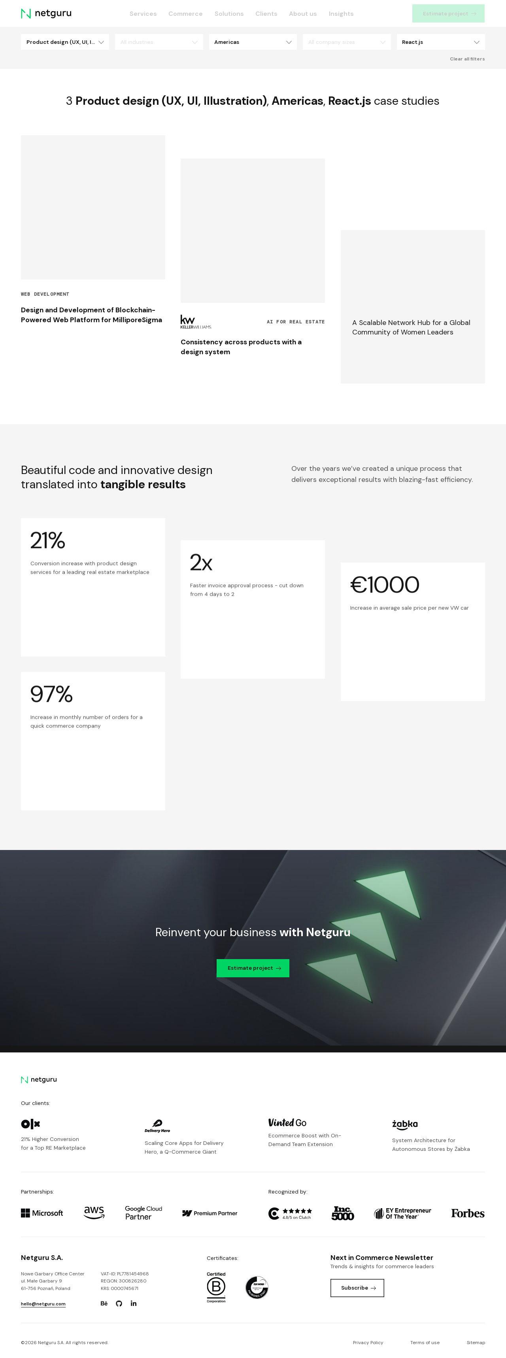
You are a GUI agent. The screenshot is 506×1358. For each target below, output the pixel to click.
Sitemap (476, 1342)
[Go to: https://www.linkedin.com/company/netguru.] (133, 1303)
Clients (266, 13)
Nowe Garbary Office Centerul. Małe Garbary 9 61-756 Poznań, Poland (53, 1281)
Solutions (229, 13)
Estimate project (450, 13)
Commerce (186, 13)
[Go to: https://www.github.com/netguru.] (119, 1303)
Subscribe (358, 1287)
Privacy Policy (368, 1342)
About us (303, 13)
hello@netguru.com (43, 1304)
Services (143, 13)
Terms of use (425, 1342)
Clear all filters (467, 59)
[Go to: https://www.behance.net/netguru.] (104, 1303)
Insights (341, 13)
